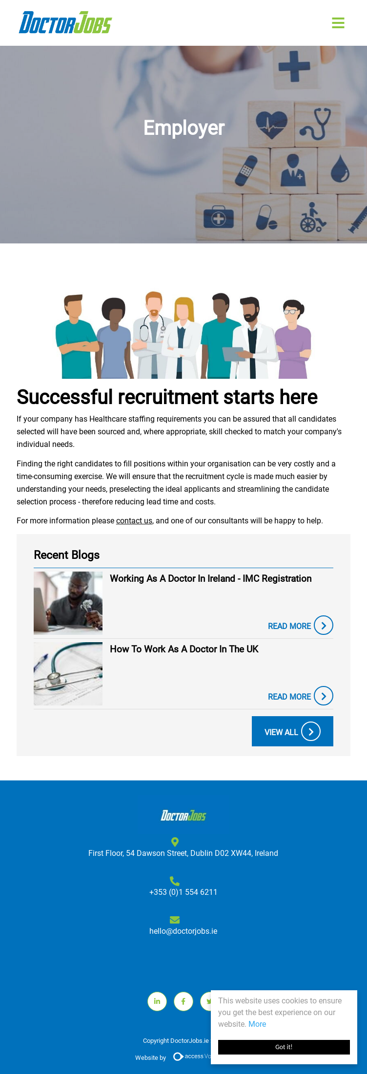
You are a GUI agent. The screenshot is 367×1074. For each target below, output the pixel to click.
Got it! (283, 1047)
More (257, 1024)
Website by (183, 1058)
